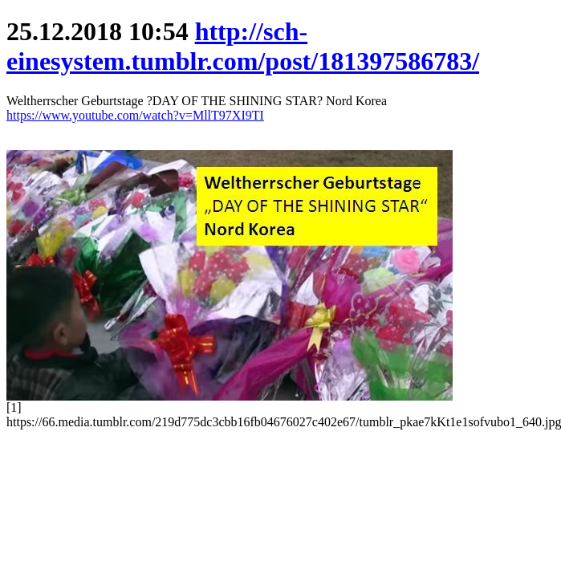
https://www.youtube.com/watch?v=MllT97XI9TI (135, 115)
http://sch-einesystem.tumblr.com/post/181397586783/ (242, 46)
